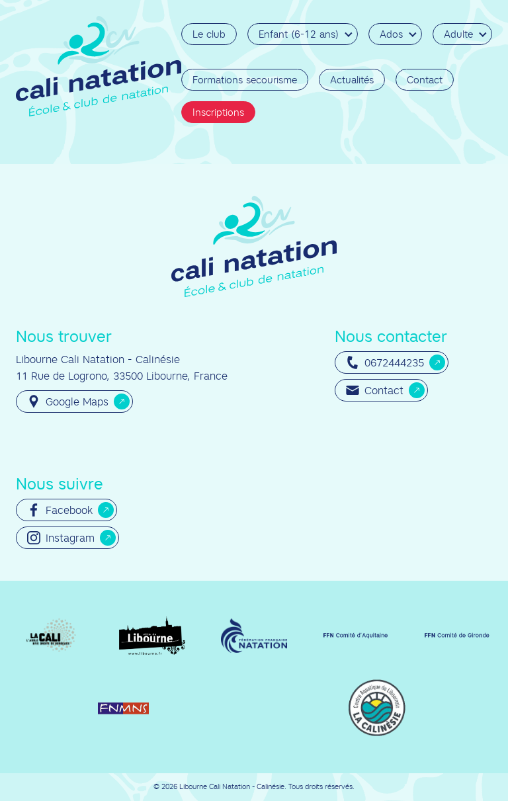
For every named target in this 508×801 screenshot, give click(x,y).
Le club (209, 34)
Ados (391, 34)
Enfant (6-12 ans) (299, 34)
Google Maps (67, 401)
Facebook (60, 510)
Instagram (61, 537)
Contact (425, 79)
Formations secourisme (244, 79)
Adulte (458, 34)
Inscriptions (218, 112)
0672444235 (385, 362)
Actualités (352, 79)
